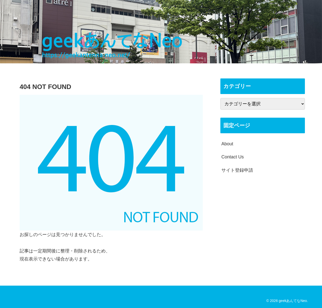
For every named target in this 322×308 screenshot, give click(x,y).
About (227, 143)
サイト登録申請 (237, 170)
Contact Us (232, 156)
